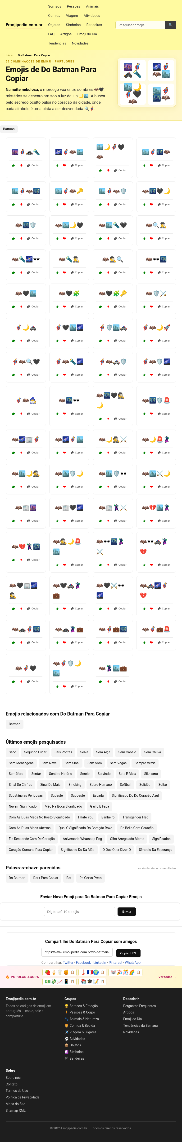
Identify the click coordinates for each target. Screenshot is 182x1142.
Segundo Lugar (35, 752)
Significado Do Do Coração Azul (135, 795)
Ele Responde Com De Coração (32, 839)
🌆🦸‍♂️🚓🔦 (26, 152)
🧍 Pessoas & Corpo (79, 1012)
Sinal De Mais (50, 785)
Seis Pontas (63, 752)
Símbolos (73, 25)
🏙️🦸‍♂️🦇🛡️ (113, 191)
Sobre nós (13, 1078)
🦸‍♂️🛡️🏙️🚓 (113, 327)
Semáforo (16, 774)
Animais (92, 6)
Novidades (80, 43)
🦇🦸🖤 (25, 668)
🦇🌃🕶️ (69, 400)
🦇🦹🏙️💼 (113, 668)
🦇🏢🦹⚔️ (113, 507)
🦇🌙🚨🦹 (156, 439)
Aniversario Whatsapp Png (82, 839)
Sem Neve (49, 763)
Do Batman (17, 878)
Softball (125, 785)
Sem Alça (103, 752)
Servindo (104, 774)
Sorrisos (54, 6)
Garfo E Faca (99, 806)
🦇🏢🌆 (25, 507)
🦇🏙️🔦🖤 (113, 225)
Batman (9, 129)
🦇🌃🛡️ (25, 225)
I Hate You (85, 817)
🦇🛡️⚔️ (156, 293)
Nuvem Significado (23, 806)
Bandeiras (94, 25)
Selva (84, 752)
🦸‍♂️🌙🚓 (25, 327)
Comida (54, 15)
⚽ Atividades (74, 1039)
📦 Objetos (72, 1045)
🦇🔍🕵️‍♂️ (156, 225)
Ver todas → (167, 977)
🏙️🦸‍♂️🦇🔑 (69, 191)
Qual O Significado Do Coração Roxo (85, 828)
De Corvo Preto (90, 878)
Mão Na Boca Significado (63, 806)
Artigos (66, 34)
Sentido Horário (60, 774)
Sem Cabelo (127, 752)
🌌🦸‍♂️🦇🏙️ (69, 152)
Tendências (57, 43)
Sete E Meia (127, 774)
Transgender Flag (135, 817)
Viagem (72, 15)
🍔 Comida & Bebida (79, 1025)
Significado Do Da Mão (77, 850)
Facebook (83, 963)
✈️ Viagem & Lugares (80, 1032)
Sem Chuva (152, 752)
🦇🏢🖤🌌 (69, 507)
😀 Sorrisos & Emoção (81, 1006)
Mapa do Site (15, 1104)
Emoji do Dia (87, 34)
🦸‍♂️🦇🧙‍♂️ (25, 400)
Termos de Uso (17, 1091)
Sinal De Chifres (20, 785)
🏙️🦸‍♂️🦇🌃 (26, 191)
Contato (12, 1084)
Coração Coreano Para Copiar (31, 850)
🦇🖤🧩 (69, 293)
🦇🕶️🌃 (156, 259)
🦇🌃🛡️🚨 (156, 400)
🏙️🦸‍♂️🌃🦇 (156, 152)
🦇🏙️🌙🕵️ (26, 473)
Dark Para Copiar (45, 878)
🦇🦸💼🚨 (156, 629)
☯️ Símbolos (73, 1052)
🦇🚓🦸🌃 (26, 629)
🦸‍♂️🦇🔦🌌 (69, 361)
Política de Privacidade (22, 1097)
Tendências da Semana (140, 1025)
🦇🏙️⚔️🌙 (156, 473)
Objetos (54, 25)
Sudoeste (78, 795)
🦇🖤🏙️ (25, 293)
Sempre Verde (145, 763)
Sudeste (57, 795)
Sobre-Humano (101, 785)
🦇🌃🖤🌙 (156, 191)
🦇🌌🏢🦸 (26, 439)
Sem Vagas (118, 763)
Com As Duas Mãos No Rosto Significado (39, 817)
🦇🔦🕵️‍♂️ (69, 259)
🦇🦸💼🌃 (113, 629)
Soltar (163, 785)
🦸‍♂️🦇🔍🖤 (26, 361)
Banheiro (108, 817)
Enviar (126, 911)
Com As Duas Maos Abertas (29, 828)
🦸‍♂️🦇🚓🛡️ (113, 361)
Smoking (75, 785)
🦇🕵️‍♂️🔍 (112, 259)
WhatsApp (133, 963)
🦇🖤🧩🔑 (113, 293)
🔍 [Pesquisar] (170, 25)
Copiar (33, 165)
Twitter (68, 963)
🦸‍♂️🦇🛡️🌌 (156, 361)
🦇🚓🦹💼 (69, 629)
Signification (161, 839)
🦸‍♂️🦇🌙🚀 (156, 327)
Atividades (92, 15)
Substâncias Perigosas (26, 795)
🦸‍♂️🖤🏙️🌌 (69, 327)
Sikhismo (151, 774)
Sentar (36, 774)
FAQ (51, 34)
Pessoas (73, 6)
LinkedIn (99, 963)
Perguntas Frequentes (139, 1006)
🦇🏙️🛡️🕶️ (113, 473)
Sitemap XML (16, 1110)
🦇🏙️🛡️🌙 (69, 473)
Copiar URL (128, 953)
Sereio (85, 774)
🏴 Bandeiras (74, 1058)
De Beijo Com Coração (137, 828)
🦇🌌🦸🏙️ (69, 439)
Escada (98, 795)
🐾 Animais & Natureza (81, 1019)
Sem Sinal (72, 763)
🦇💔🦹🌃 (26, 546)
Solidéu (144, 785)
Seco (12, 752)
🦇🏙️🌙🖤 (69, 225)
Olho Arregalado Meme (127, 839)
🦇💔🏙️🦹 (156, 507)
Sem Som (94, 763)
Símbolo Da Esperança (155, 850)
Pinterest (115, 963)
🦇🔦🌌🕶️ (26, 259)
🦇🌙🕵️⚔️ (113, 439)
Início (9, 55)
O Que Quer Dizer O (117, 850)
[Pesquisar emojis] (140, 25)
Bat (68, 878)
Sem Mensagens (21, 763)
